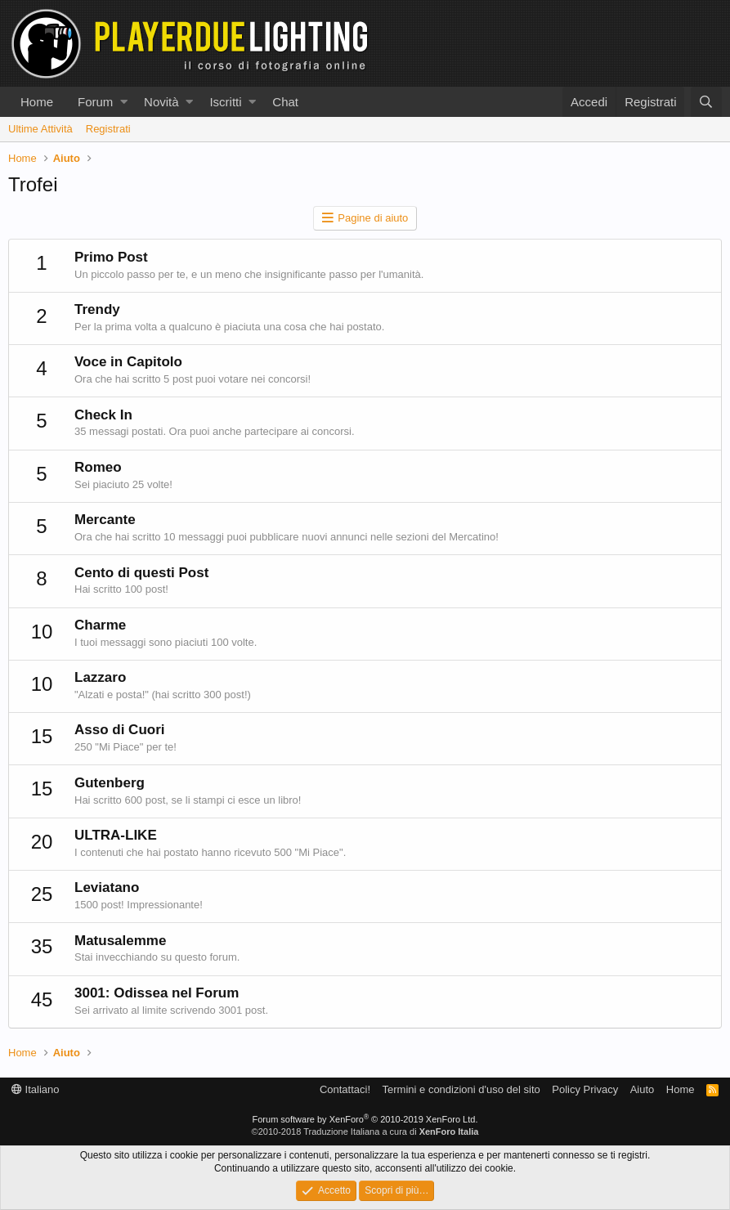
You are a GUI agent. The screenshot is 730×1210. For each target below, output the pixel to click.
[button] (124, 102)
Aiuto (642, 1089)
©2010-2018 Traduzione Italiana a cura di (365, 1131)
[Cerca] (706, 102)
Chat (285, 102)
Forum (95, 102)
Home (36, 102)
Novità (161, 102)
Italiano (35, 1089)
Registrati (108, 129)
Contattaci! (345, 1089)
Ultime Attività (40, 129)
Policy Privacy (585, 1089)
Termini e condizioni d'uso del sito (461, 1089)
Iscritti (225, 102)
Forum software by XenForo (365, 1119)
